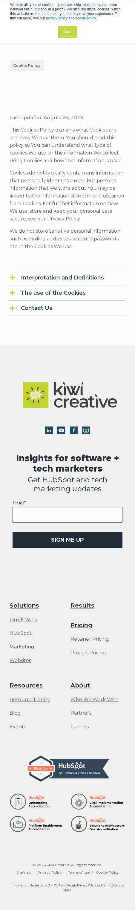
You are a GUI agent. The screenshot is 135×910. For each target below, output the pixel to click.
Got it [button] (67, 32)
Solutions (24, 605)
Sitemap (23, 872)
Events (18, 726)
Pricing (81, 625)
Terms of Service (113, 885)
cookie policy (86, 18)
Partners (80, 713)
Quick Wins (23, 619)
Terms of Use (79, 872)
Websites (20, 660)
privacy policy (57, 18)
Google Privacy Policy (81, 885)
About (80, 685)
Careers (79, 726)
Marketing (22, 647)
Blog (15, 713)
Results (82, 605)
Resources (26, 685)
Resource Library (30, 699)
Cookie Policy (107, 872)
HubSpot (21, 633)
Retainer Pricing (89, 639)
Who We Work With (94, 699)
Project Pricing (88, 653)
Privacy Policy (49, 872)
